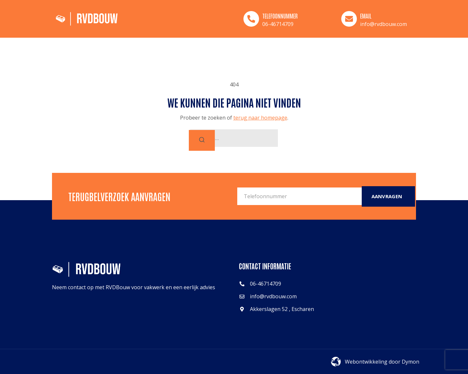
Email (365, 15)
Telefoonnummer (280, 15)
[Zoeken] (202, 140)
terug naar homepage (260, 117)
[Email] (349, 19)
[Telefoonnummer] (251, 19)
